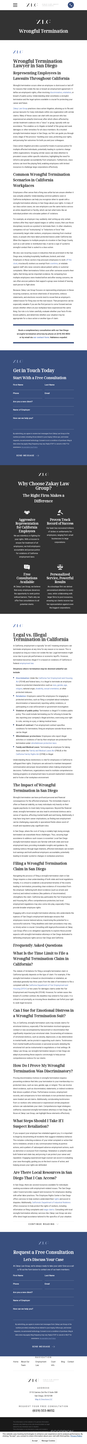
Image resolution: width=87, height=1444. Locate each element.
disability (39, 689)
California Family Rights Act (27, 754)
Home (15, 1362)
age (65, 685)
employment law (27, 664)
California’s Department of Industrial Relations (51, 1203)
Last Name (50, 385)
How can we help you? (23, 418)
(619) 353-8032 (43, 1411)
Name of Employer (21, 410)
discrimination (56, 92)
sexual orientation (51, 689)
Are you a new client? (23, 402)
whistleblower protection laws (43, 743)
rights (57, 1199)
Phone (16, 393)
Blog (63, 1362)
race (54, 685)
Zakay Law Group (20, 108)
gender (60, 685)
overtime (54, 263)
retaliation (67, 92)
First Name (18, 385)
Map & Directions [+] (43, 1400)
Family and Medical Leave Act (42, 751)
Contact (71, 1362)
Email (47, 393)
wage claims (49, 1210)
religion (19, 689)
